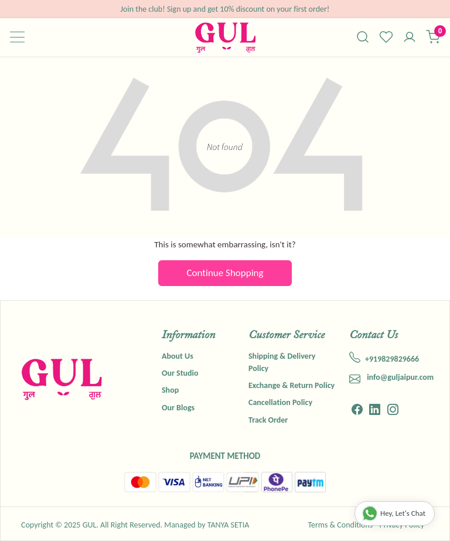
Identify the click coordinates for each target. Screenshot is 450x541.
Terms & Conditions (340, 525)
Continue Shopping (225, 273)
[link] (362, 37)
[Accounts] (409, 38)
